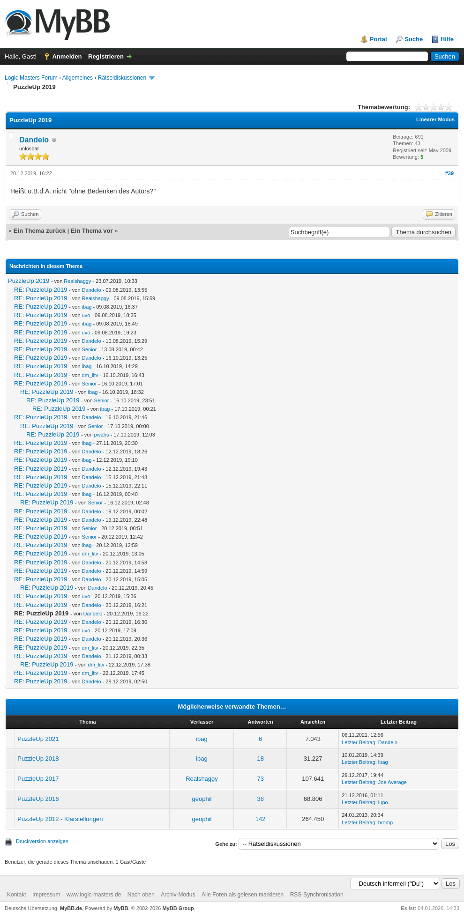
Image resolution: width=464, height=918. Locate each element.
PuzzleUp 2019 (28, 280)
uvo (86, 315)
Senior (89, 349)
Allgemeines (77, 77)
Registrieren (106, 56)
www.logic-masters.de (94, 894)
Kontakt (16, 894)
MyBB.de (71, 908)
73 (260, 778)
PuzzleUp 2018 (38, 758)
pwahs (101, 434)
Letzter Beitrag (358, 742)
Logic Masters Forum (31, 77)
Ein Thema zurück (40, 230)
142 (260, 818)
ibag (87, 307)
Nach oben (141, 894)
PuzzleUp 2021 (38, 738)
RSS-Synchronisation (317, 894)
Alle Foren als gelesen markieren (243, 894)
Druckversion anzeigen (42, 841)
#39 (449, 173)
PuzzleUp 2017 (38, 778)
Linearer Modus (435, 119)
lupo (383, 802)
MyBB (120, 908)
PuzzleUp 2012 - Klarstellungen (60, 818)
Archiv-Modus (178, 894)
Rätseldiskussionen (122, 77)
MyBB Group (178, 908)
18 (260, 758)
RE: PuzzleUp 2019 (40, 289)
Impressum (46, 894)
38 (260, 798)
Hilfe (447, 39)
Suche (413, 39)
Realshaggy (77, 281)
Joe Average (392, 782)
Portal (378, 39)
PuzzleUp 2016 (38, 798)
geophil (202, 798)
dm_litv (90, 375)
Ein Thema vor (92, 230)
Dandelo (34, 140)
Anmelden (67, 56)
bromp (385, 822)
